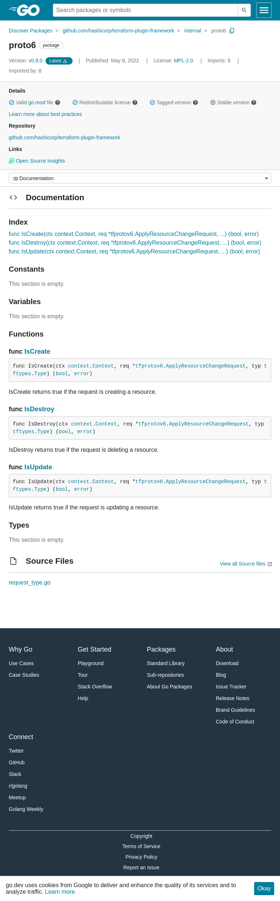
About (224, 649)
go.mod (37, 102)
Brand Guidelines (235, 710)
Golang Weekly (26, 809)
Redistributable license (105, 102)
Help (83, 698)
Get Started (94, 649)
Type (40, 374)
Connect (21, 737)
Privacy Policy (141, 857)
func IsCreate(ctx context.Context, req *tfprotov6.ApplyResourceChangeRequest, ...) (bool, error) (134, 234)
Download (227, 663)
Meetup (17, 797)
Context (103, 366)
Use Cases (21, 663)
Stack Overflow (95, 687)
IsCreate (37, 351)
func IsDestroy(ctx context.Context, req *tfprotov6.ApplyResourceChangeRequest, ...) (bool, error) (135, 243)
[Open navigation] (264, 10)
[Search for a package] (145, 10)
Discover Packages (30, 31)
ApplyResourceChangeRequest (205, 366)
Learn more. (60, 892)
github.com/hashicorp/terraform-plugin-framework (118, 31)
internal (192, 31)
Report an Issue (141, 867)
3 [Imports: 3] (219, 60)
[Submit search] (244, 10)
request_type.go (30, 582)
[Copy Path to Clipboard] (232, 30)
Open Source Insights (37, 161)
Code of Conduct (235, 722)
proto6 (218, 31)
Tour (83, 675)
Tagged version (173, 102)
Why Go (20, 649)
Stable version (233, 102)
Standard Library (166, 663)
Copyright (141, 836)
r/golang (18, 786)
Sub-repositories (165, 675)
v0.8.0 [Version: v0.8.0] (26, 60)
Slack (15, 774)
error (81, 374)
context (78, 366)
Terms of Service (141, 846)
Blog (221, 675)
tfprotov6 (149, 366)
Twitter (16, 751)
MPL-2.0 (183, 60)
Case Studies (24, 675)
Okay (264, 888)
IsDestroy (39, 409)
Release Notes (232, 698)
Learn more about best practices (45, 114)
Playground (91, 663)
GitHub (17, 762)
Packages (161, 649)
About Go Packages (169, 687)
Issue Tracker (231, 687)
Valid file (35, 102)
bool (62, 374)
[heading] (31, 10)
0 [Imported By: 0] (25, 71)
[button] (12, 102)
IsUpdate (38, 467)
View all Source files (242, 564)
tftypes (23, 432)
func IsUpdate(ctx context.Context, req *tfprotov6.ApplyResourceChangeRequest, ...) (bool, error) (134, 251)
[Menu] (140, 178)
